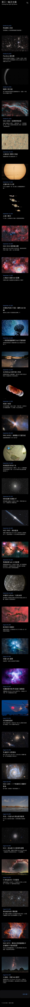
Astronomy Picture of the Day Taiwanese (9, 4)
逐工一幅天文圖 (9, 2)
